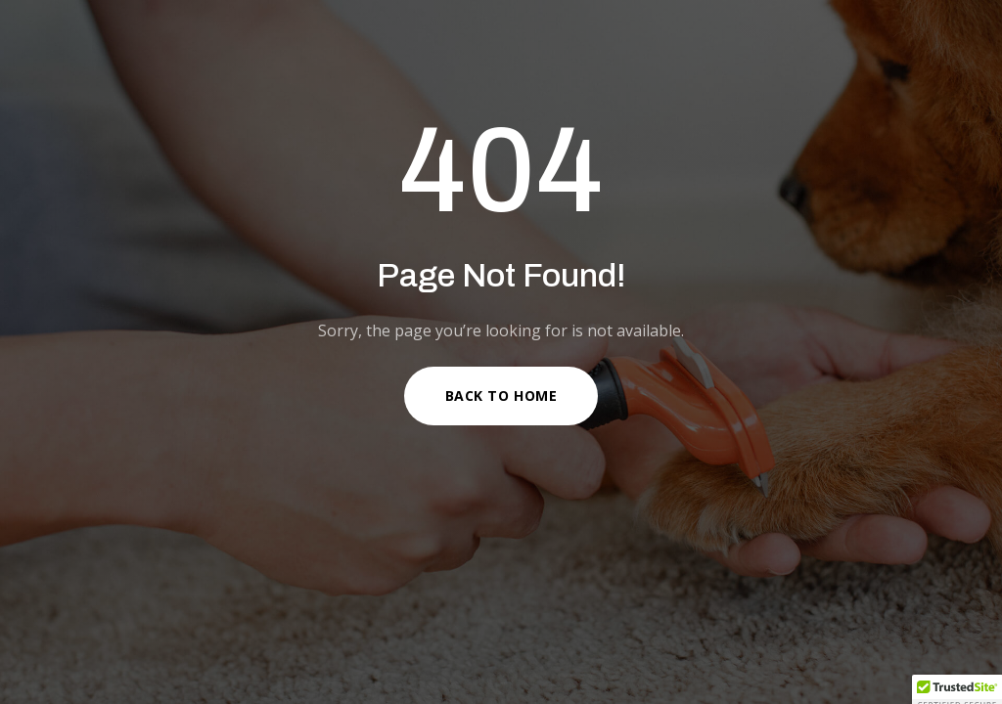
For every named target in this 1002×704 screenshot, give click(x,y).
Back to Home (501, 395)
